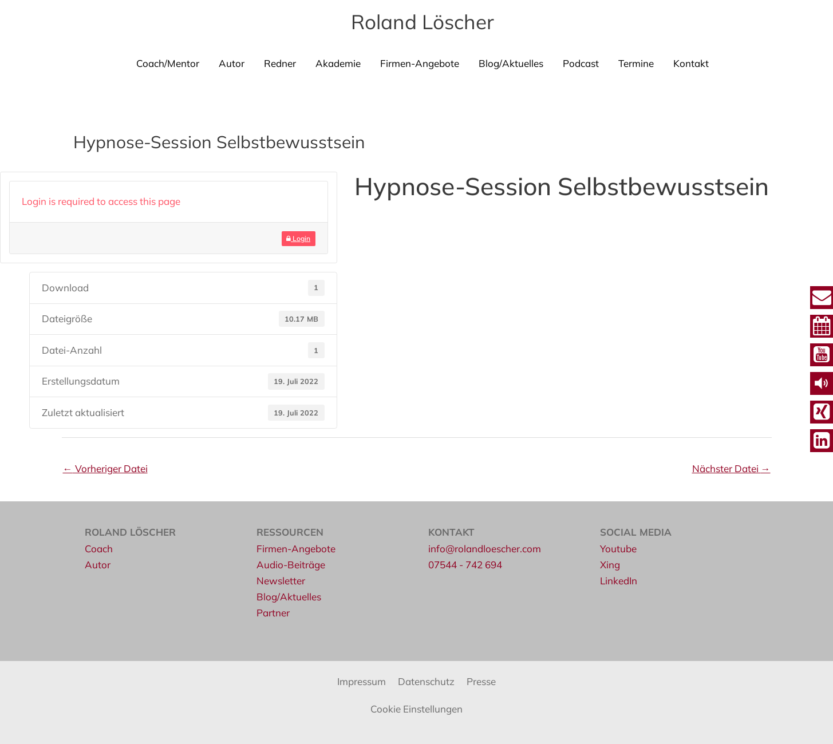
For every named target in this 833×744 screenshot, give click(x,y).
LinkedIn (618, 581)
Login (298, 238)
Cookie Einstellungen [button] (416, 709)
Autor (231, 63)
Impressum (361, 681)
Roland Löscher (422, 21)
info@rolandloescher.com (484, 549)
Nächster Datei (731, 468)
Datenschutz (426, 681)
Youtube (618, 549)
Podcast (581, 63)
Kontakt (691, 63)
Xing (610, 565)
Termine (636, 63)
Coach (99, 549)
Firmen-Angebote (419, 63)
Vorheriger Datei (105, 468)
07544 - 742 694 (465, 565)
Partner (273, 613)
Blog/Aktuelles (511, 63)
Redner (280, 63)
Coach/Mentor (167, 63)
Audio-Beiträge (290, 565)
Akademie (338, 63)
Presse (481, 681)
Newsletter (280, 581)
